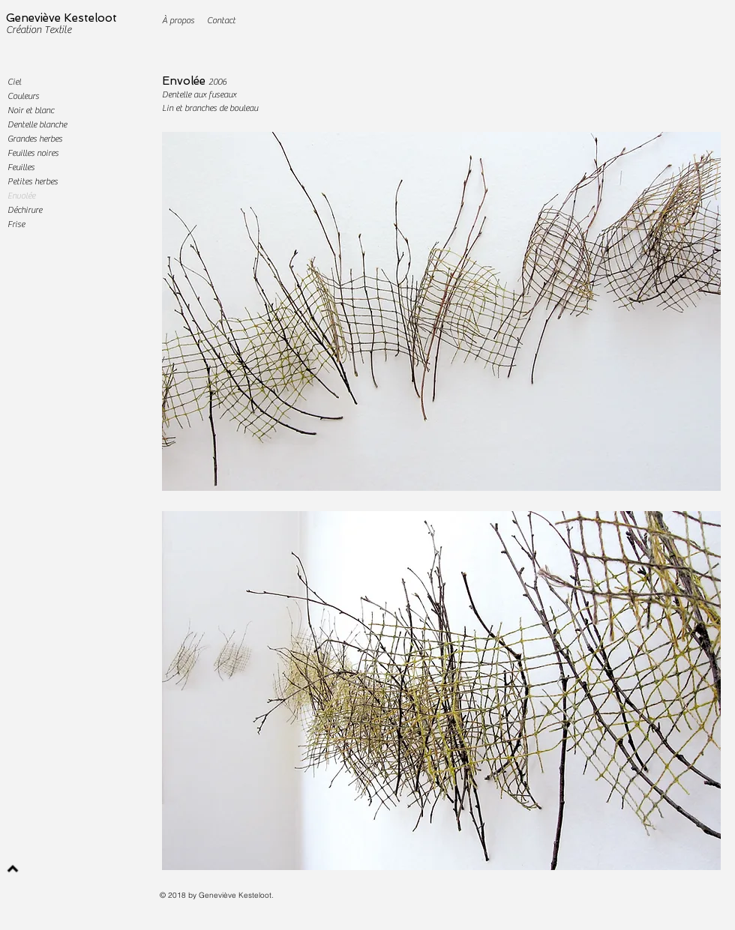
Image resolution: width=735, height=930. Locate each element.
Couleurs (23, 96)
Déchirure (25, 210)
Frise (16, 224)
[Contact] (221, 20)
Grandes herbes (35, 138)
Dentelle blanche (37, 124)
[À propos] (178, 20)
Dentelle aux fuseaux (199, 94)
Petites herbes (33, 181)
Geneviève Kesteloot (61, 18)
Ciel (14, 81)
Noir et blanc (31, 110)
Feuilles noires (33, 153)
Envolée (21, 195)
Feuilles (21, 167)
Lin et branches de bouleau (210, 108)
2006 (217, 81)
